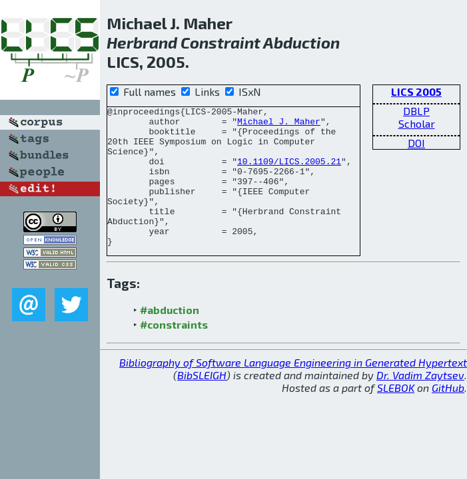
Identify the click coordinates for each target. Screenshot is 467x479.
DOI (416, 142)
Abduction (301, 42)
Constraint (220, 42)
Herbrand (142, 42)
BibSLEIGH (202, 403)
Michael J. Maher (278, 125)
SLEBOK (395, 415)
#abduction (169, 337)
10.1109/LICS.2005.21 (289, 173)
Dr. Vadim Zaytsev (420, 403)
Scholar (416, 123)
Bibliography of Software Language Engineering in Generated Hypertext (293, 390)
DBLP (416, 110)
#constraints (174, 352)
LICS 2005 (416, 91)
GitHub (448, 415)
